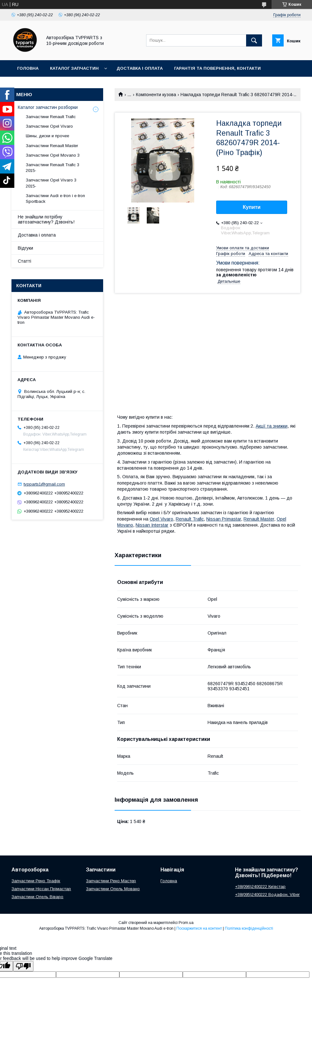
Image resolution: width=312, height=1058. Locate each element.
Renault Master (259, 519)
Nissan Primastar (223, 519)
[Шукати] (254, 40)
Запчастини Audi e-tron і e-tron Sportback (55, 198)
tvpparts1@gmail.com (44, 484)
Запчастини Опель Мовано (113, 888)
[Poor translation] (23, 966)
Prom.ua (186, 922)
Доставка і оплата (140, 68)
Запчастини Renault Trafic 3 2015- (52, 167)
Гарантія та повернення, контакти (217, 68)
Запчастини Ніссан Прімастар (41, 888)
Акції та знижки (271, 426)
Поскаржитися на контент (199, 928)
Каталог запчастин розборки (48, 107)
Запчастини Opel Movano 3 (53, 155)
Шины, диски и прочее (47, 135)
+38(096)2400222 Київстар (260, 886)
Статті (24, 261)
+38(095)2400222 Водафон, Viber (267, 894)
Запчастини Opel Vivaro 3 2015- (51, 183)
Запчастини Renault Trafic (51, 116)
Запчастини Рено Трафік (35, 880)
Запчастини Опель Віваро (37, 896)
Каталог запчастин (74, 68)
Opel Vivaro (161, 519)
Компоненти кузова (156, 94)
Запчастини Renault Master (52, 145)
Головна (28, 68)
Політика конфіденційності (249, 928)
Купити (252, 207)
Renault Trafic (190, 519)
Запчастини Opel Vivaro (49, 126)
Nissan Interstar (152, 525)
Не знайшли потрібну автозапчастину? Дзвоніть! (46, 219)
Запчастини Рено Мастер (111, 880)
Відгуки (25, 248)
